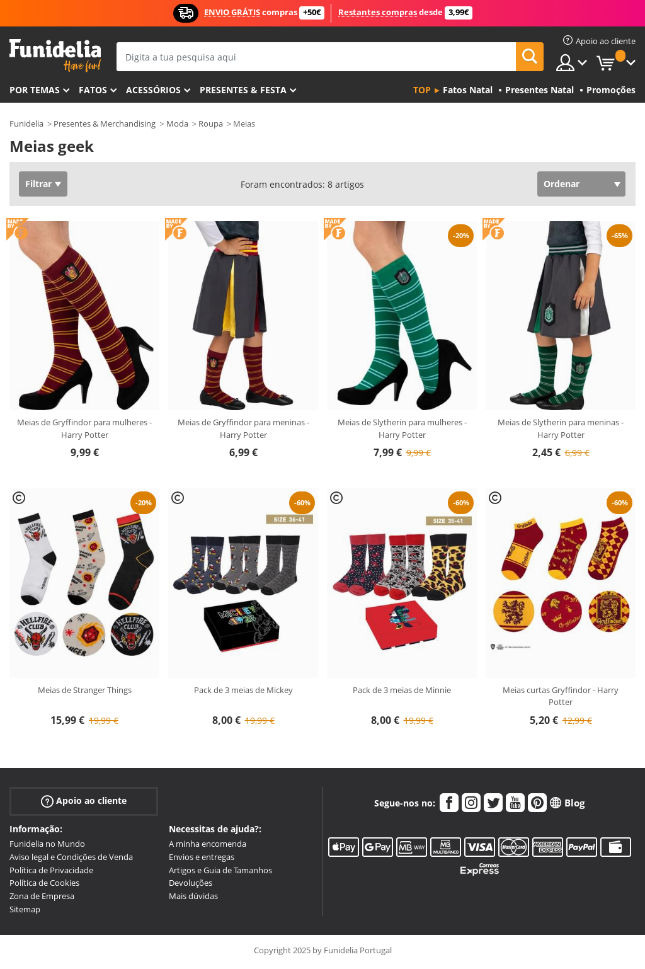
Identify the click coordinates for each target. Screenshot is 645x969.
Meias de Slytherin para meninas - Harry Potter (561, 428)
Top (422, 90)
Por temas (34, 90)
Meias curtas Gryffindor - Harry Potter (561, 696)
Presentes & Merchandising (105, 123)
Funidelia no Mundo (47, 843)
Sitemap (24, 909)
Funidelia (26, 123)
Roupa (210, 123)
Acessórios (153, 90)
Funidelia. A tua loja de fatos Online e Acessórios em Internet (55, 55)
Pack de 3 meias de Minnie (402, 690)
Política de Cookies (44, 882)
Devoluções (190, 882)
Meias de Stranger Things (85, 690)
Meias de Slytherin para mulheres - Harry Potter (402, 428)
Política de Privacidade (51, 870)
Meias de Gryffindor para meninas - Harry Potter (243, 428)
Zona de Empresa (41, 896)
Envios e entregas (201, 857)
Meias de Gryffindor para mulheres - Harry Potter (84, 428)
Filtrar (38, 184)
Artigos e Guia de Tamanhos (220, 870)
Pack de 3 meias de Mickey (243, 690)
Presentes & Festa (243, 90)
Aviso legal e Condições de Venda (71, 857)
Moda (177, 123)
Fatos (93, 90)
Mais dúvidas (193, 896)
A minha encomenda (207, 843)
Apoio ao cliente (84, 801)
